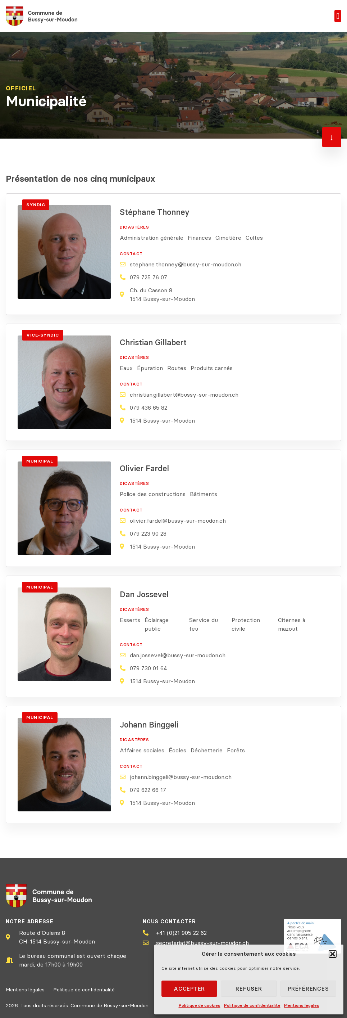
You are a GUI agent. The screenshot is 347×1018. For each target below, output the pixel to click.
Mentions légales (301, 1005)
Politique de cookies (199, 1005)
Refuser (249, 988)
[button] (332, 954)
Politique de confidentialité (252, 1005)
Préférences (308, 988)
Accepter (189, 988)
